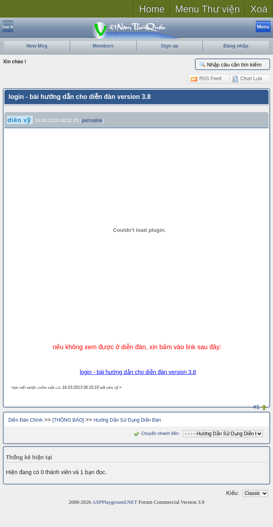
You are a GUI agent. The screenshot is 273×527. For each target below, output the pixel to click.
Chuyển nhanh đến (155, 433)
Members (103, 46)
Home (152, 9)
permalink (92, 120)
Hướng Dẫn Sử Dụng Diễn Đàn (127, 420)
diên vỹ (19, 120)
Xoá (258, 9)
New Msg (36, 46)
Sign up (169, 46)
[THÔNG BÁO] (68, 420)
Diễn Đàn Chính (25, 420)
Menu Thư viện (207, 9)
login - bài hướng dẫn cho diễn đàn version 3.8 (138, 372)
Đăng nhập (235, 46)
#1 (256, 407)
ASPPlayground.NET (114, 502)
